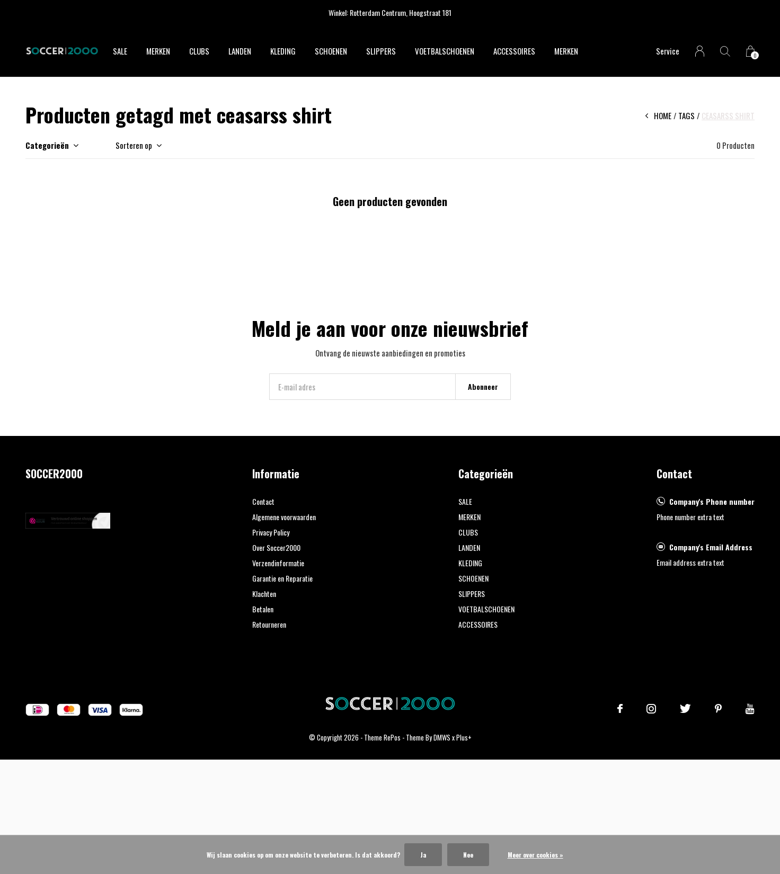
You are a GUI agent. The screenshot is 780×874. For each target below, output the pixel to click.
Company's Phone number (712, 501)
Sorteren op (134, 145)
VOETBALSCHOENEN (444, 51)
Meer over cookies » (535, 854)
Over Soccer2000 (276, 547)
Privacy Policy (270, 532)
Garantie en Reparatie (282, 578)
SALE (120, 51)
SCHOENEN (331, 51)
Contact (263, 501)
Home (662, 115)
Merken (566, 51)
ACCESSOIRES (514, 51)
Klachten (264, 593)
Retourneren (269, 624)
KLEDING (283, 51)
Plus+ (464, 737)
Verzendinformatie (278, 562)
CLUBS (199, 51)
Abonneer (483, 386)
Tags (686, 115)
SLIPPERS (381, 51)
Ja (423, 854)
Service (667, 51)
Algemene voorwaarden (284, 516)
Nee (468, 854)
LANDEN (239, 51)
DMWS (441, 737)
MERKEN (158, 51)
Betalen (262, 608)
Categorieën (47, 145)
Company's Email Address (710, 546)
